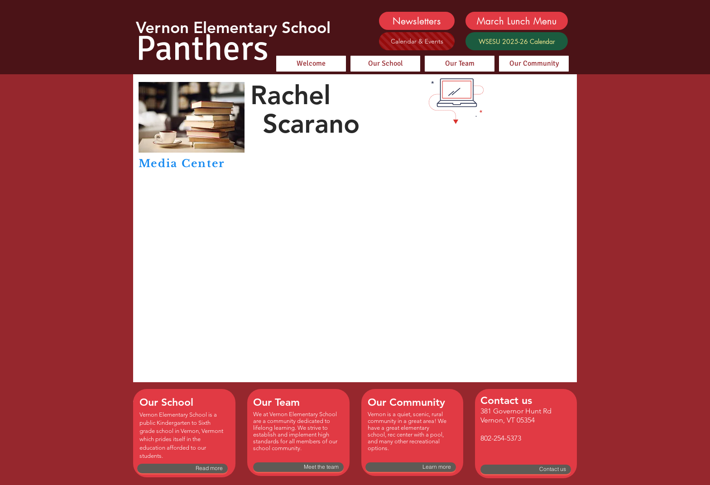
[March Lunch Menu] (516, 21)
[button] (502, 131)
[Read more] (182, 468)
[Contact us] (525, 469)
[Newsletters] (417, 21)
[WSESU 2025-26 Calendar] (516, 41)
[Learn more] (410, 467)
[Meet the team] (298, 467)
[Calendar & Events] (417, 41)
